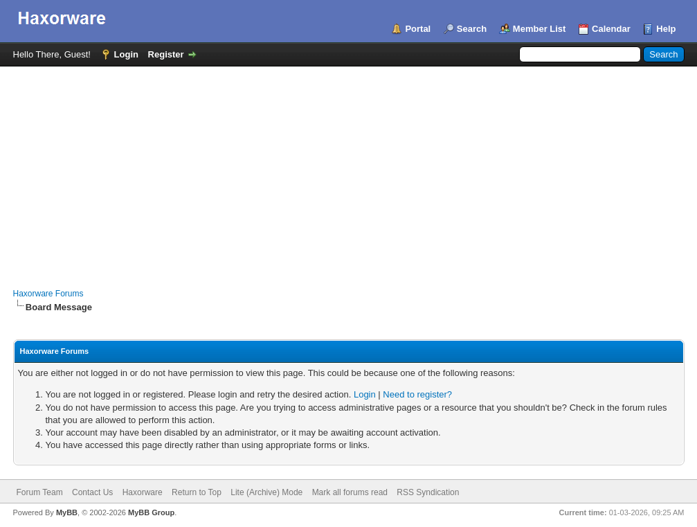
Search (472, 29)
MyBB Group (151, 512)
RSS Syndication (428, 492)
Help (666, 29)
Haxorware (143, 492)
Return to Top (196, 492)
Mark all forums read (350, 492)
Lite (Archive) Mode (266, 492)
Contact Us (92, 492)
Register (166, 54)
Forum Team (40, 492)
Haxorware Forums (48, 293)
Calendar (611, 29)
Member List (539, 29)
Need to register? (417, 394)
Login (126, 54)
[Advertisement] (348, 170)
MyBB (67, 512)
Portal (418, 29)
